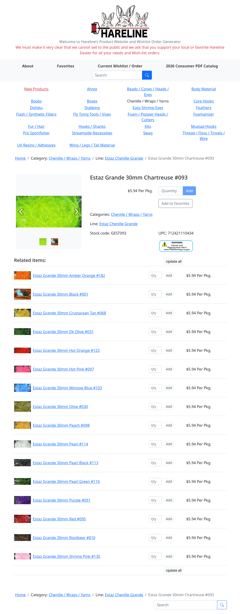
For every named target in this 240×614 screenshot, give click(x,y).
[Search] (117, 75)
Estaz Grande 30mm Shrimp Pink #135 (66, 556)
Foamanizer (203, 114)
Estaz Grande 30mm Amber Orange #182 (69, 275)
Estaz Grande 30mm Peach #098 (61, 425)
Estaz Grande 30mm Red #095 (59, 519)
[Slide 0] (42, 241)
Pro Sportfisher (36, 133)
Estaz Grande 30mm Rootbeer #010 (64, 537)
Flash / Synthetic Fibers (36, 114)
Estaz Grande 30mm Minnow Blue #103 (67, 387)
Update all (174, 261)
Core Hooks (204, 101)
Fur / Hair (36, 126)
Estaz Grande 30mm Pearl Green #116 (66, 481)
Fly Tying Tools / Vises (92, 114)
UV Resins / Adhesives (36, 145)
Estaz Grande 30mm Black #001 (60, 294)
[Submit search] (147, 75)
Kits (148, 126)
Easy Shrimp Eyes (148, 107)
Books (36, 101)
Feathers (203, 107)
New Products (36, 89)
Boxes (92, 101)
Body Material (203, 89)
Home (20, 158)
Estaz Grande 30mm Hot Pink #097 (63, 369)
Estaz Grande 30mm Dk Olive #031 (63, 331)
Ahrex (92, 89)
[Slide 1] (54, 241)
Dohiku (36, 107)
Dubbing (92, 107)
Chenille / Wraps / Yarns (69, 158)
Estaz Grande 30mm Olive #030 (60, 406)
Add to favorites (175, 203)
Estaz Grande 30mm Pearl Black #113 (65, 462)
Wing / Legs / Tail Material (92, 145)
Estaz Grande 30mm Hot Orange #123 (66, 350)
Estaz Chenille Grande (124, 158)
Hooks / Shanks (92, 126)
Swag (148, 133)
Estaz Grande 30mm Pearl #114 (60, 444)
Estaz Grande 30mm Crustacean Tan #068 (69, 313)
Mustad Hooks (203, 126)
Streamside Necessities (92, 133)
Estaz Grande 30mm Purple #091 (61, 500)
